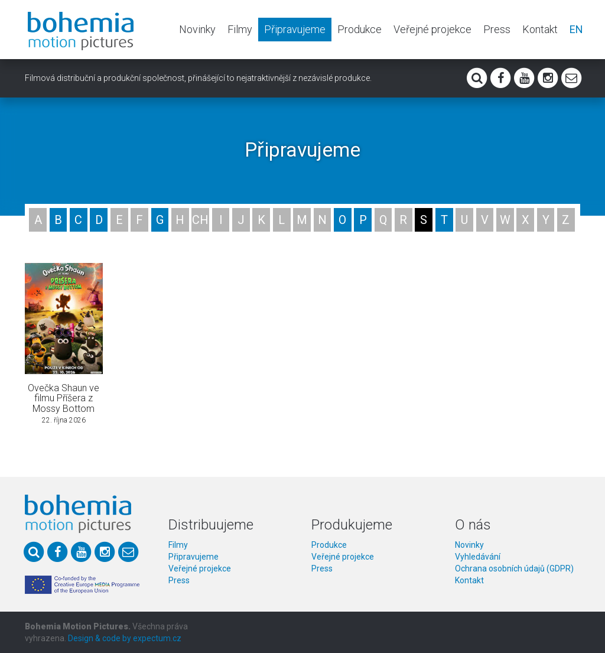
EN (576, 29)
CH (200, 220)
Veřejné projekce (432, 29)
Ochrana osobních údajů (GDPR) (514, 568)
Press (496, 29)
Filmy (239, 29)
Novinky (197, 29)
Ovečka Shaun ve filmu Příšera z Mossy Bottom (63, 398)
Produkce (359, 29)
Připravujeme (295, 29)
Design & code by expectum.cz (124, 638)
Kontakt (540, 29)
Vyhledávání (477, 556)
